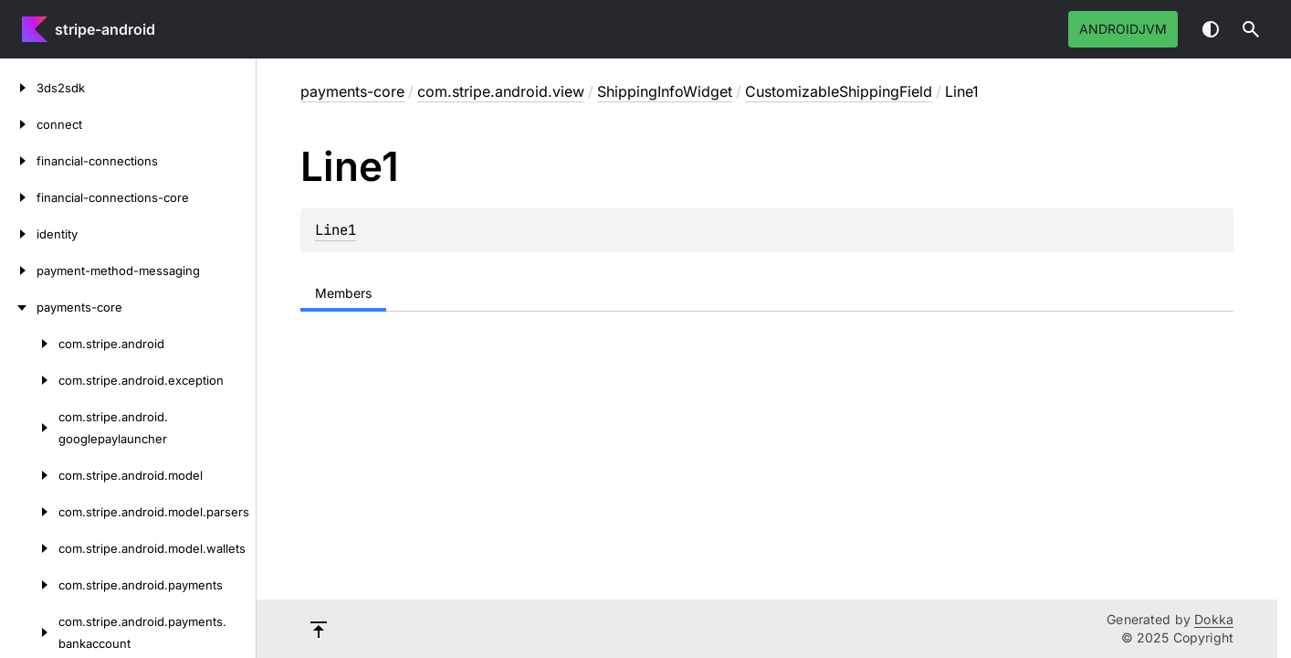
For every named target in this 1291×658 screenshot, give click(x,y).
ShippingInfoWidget (664, 91)
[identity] (18, 234)
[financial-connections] (18, 161)
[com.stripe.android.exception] (29, 380)
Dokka (1213, 619)
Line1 (335, 229)
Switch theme (1210, 29)
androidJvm (1123, 29)
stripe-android (105, 29)
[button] (1251, 29)
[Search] (1251, 29)
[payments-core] (18, 307)
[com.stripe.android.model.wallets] (29, 548)
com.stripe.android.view (500, 91)
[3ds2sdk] (18, 87)
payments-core (352, 91)
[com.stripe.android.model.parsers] (29, 512)
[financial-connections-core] (18, 197)
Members (343, 293)
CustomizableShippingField (838, 91)
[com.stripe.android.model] (29, 475)
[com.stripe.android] (29, 343)
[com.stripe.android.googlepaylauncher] (29, 427)
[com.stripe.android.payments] (29, 585)
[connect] (18, 124)
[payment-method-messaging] (18, 270)
